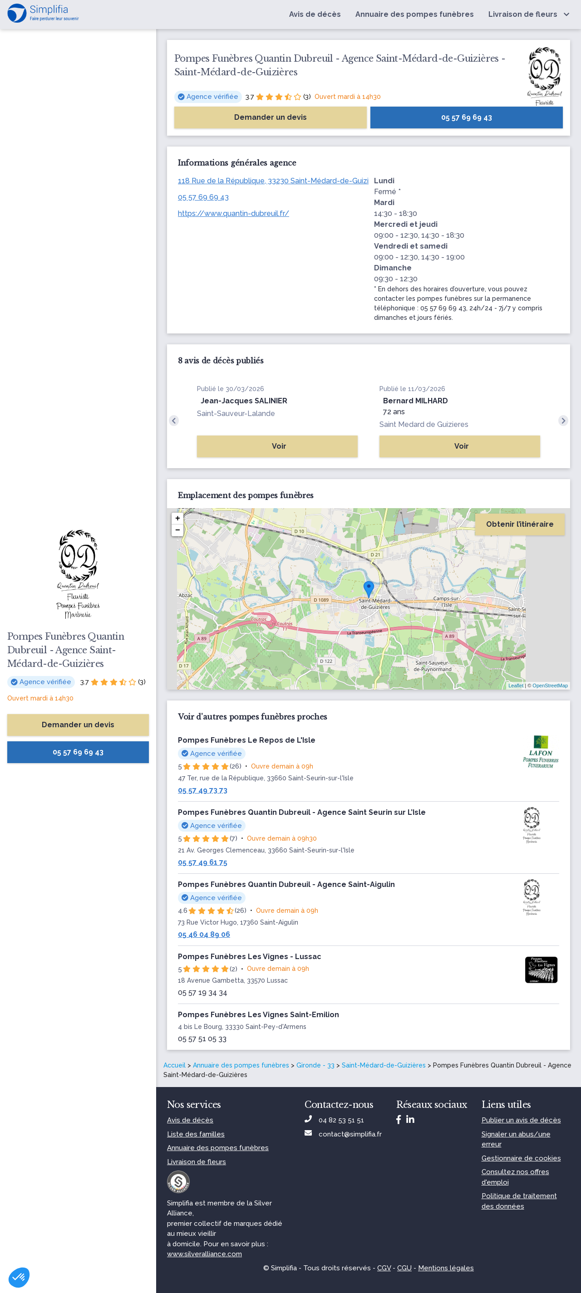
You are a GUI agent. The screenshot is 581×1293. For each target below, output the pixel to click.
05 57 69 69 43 (203, 197)
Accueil (174, 1065)
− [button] (177, 530)
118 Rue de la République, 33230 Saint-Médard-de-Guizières (281, 180)
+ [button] (177, 518)
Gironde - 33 (315, 1065)
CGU (404, 1268)
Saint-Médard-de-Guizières (384, 1065)
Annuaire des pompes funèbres (241, 1065)
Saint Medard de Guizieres (423, 424)
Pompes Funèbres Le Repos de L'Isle (246, 740)
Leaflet (515, 685)
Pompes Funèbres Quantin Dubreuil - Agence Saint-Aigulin (286, 884)
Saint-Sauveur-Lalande (236, 413)
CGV (384, 1268)
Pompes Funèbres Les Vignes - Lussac (249, 956)
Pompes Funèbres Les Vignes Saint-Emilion (258, 1014)
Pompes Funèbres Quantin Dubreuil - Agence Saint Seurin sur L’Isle (302, 812)
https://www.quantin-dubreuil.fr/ (233, 213)
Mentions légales (446, 1268)
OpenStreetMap (550, 685)
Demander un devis (78, 724)
